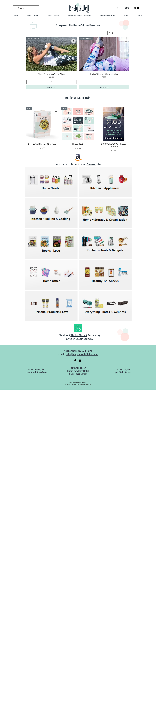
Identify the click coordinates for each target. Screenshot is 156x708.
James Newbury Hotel (78, 370)
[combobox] (118, 33)
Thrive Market (79, 335)
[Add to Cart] (51, 87)
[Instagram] (134, 8)
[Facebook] (138, 8)
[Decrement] (28, 82)
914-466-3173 (85, 350)
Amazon (91, 164)
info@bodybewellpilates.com (82, 354)
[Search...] (26, 8)
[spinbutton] (51, 82)
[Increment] (75, 82)
